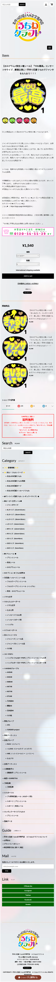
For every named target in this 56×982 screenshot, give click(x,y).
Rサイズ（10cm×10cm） (16, 534)
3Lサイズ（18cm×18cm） (16, 514)
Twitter (28, 895)
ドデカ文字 (8, 597)
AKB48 (9, 672)
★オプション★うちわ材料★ (14, 573)
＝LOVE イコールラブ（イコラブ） (20, 749)
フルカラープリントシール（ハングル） (21, 586)
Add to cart (28, 276)
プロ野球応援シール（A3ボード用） (20, 796)
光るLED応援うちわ (14, 476)
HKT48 (9, 686)
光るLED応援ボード (14, 486)
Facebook (28, 900)
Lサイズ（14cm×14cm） (16, 524)
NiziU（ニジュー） (14, 744)
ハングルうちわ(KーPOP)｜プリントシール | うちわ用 (26, 658)
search (22, 4)
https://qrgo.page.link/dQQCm (21, 206)
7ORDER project (13, 730)
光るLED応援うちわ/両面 (16, 481)
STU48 (9, 696)
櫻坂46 (9, 706)
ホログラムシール (13, 567)
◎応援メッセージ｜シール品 (14, 578)
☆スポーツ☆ (9, 793)
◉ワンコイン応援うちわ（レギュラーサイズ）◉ (21, 496)
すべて (8, 406)
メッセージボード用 (14, 620)
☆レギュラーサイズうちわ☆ (14, 812)
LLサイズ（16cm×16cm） (16, 519)
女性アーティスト (10, 764)
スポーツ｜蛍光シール (15, 806)
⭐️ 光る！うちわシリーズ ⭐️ (14, 472)
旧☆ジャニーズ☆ (10, 635)
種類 (28, 252)
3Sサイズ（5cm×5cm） (15, 548)
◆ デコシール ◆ (10, 554)
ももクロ (10, 758)
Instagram (28, 891)
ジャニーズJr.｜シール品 (16, 644)
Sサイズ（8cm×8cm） (15, 538)
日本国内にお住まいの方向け (28, 284)
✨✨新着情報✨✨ (11, 468)
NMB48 (9, 682)
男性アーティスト (10, 735)
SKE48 (9, 677)
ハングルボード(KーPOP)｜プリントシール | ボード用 (26, 663)
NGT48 (9, 691)
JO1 (8, 725)
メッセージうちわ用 (14, 615)
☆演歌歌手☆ (9, 769)
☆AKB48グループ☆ (11, 668)
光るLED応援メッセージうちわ (18, 491)
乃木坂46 (10, 701)
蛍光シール (11, 562)
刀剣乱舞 (7, 783)
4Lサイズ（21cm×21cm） (16, 510)
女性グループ (9, 740)
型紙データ (8, 821)
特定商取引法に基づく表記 (13, 847)
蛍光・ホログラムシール (16, 591)
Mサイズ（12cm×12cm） (16, 529)
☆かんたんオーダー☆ (12, 601)
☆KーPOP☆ (8, 654)
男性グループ (9, 721)
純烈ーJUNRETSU (11, 778)
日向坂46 (10, 710)
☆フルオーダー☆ (10, 630)
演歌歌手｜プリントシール (16, 773)
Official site (28, 886)
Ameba (28, 904)
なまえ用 (10, 610)
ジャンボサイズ (12, 505)
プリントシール (12, 557)
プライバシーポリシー (12, 844)
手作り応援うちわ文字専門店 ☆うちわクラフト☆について (25, 837)
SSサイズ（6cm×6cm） (16, 543)
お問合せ (7, 840)
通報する (28, 289)
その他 (9, 648)
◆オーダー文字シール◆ (13, 501)
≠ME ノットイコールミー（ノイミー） (21, 753)
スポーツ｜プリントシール (16, 801)
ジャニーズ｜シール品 (15, 639)
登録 (6, 871)
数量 (28, 260)
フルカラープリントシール (16, 581)
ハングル (10, 624)
